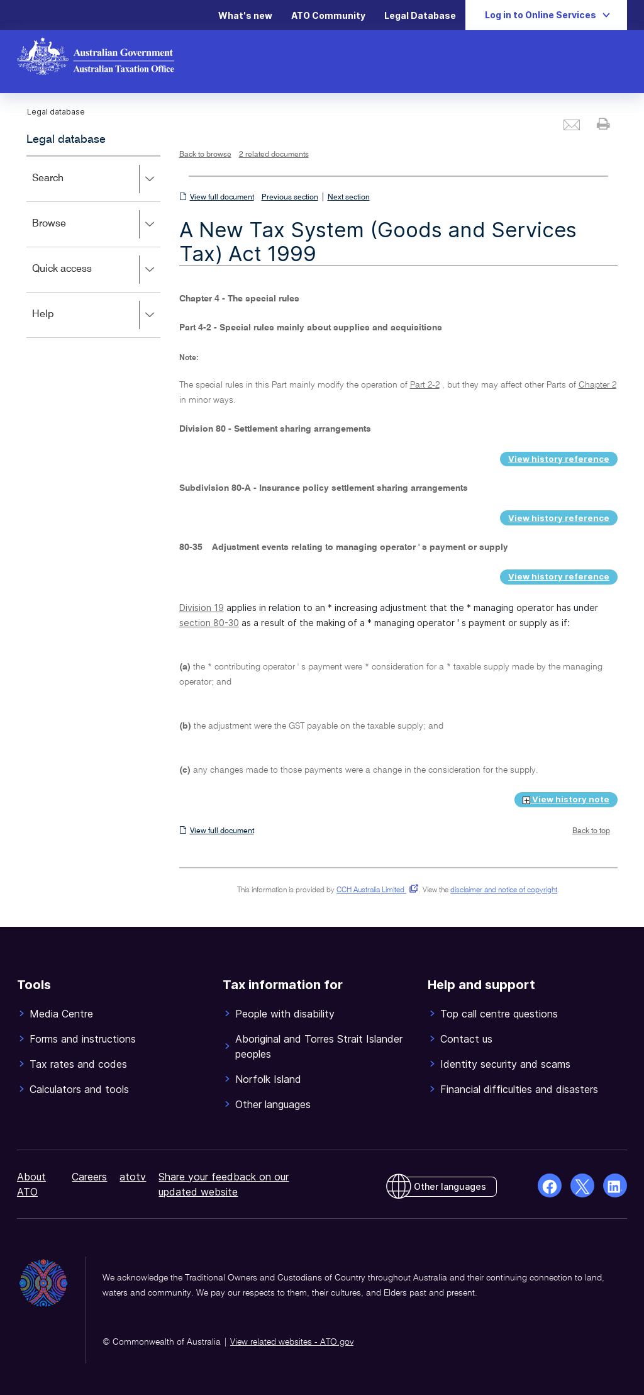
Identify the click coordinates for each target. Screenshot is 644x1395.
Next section (349, 197)
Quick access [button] (96, 270)
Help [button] (96, 315)
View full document (222, 197)
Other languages (450, 1186)
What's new (245, 15)
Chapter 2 (597, 385)
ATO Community (328, 15)
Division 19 (201, 607)
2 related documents (274, 155)
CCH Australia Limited (375, 890)
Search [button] (96, 179)
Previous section (290, 197)
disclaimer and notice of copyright (503, 890)
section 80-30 (209, 622)
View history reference (558, 459)
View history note (566, 799)
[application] (93, 246)
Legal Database (420, 15)
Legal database (66, 139)
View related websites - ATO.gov (291, 1342)
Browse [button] (96, 225)
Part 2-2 (425, 385)
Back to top (591, 831)
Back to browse (205, 155)
